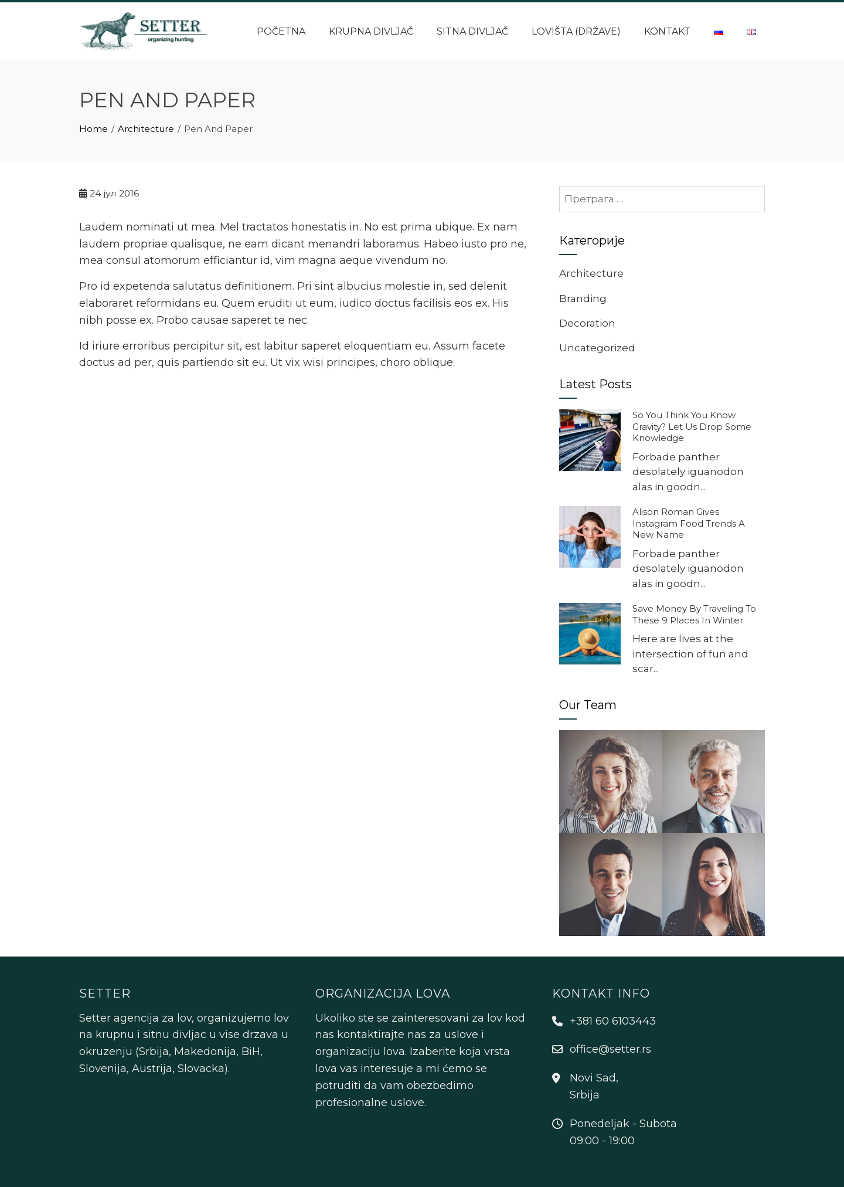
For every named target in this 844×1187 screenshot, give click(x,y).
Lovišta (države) (576, 31)
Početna (281, 31)
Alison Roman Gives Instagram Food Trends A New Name (688, 523)
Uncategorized (597, 348)
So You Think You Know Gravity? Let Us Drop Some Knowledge (691, 426)
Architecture (591, 273)
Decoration (587, 323)
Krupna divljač (371, 31)
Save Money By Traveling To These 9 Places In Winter (694, 614)
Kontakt (667, 31)
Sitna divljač (472, 31)
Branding (583, 298)
